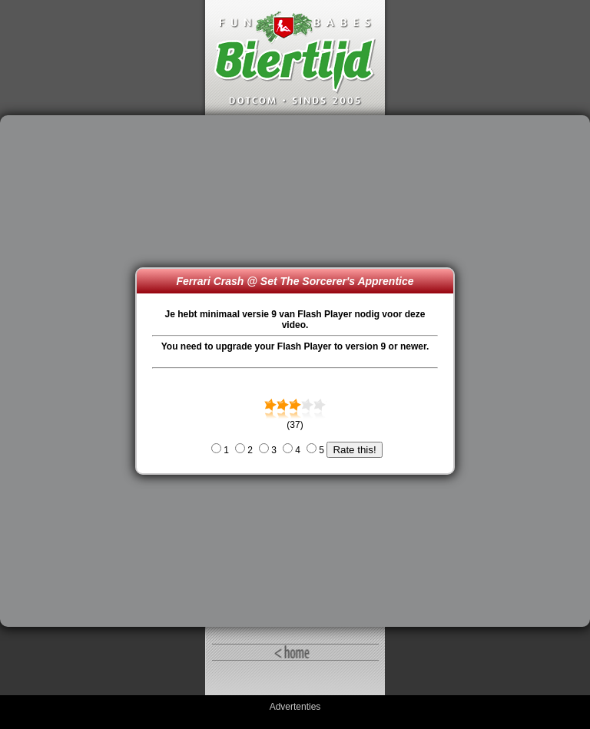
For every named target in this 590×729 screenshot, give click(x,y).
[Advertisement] (71, 371)
